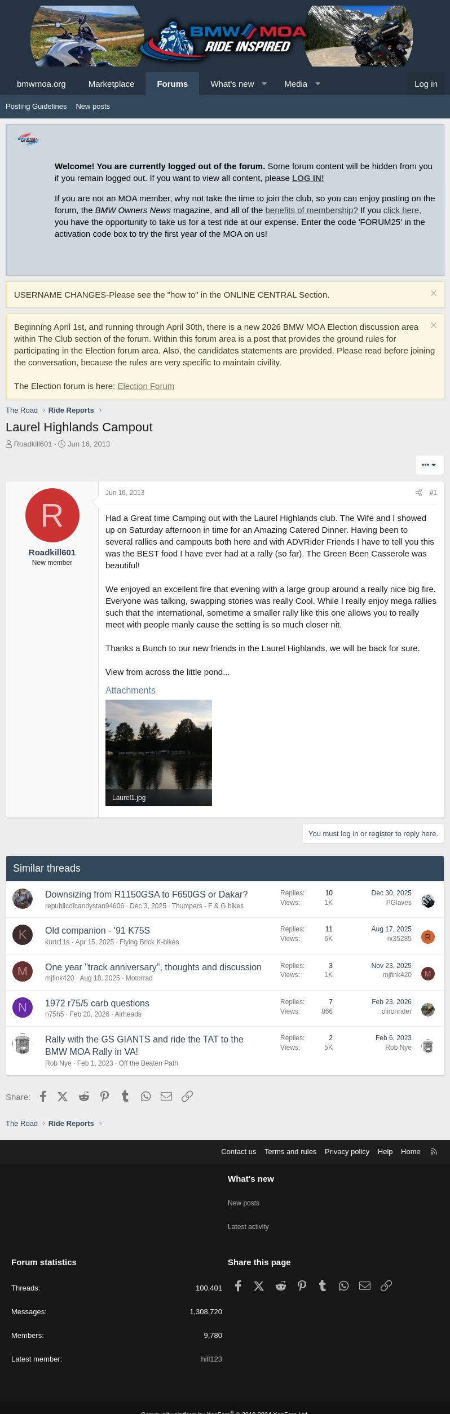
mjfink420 (59, 978)
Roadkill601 (33, 444)
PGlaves (399, 903)
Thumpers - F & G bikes (208, 906)
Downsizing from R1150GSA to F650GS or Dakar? (146, 894)
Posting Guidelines (36, 106)
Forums (172, 84)
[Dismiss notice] (432, 295)
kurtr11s (57, 942)
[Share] (419, 493)
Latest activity (250, 1218)
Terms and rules (290, 1151)
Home (411, 1151)
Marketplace (112, 84)
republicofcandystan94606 (84, 906)
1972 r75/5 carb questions (97, 1003)
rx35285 (399, 939)
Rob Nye (58, 1063)
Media (295, 84)
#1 (433, 493)
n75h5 (54, 1014)
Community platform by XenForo (225, 1401)
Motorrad (139, 978)
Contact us (238, 1151)
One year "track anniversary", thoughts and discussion (153, 967)
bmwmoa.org (41, 84)
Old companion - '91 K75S (97, 930)
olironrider (397, 1011)
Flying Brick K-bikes (149, 942)
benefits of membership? (312, 210)
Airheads (127, 1014)
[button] (264, 83)
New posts (93, 106)
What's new (232, 84)
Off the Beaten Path (148, 1063)
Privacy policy (347, 1151)
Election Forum (145, 386)
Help (385, 1151)
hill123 (211, 1345)
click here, (402, 210)
